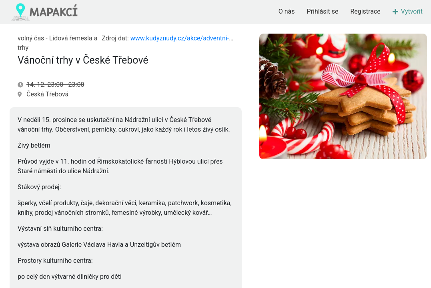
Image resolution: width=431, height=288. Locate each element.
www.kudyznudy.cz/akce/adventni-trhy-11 (189, 38)
